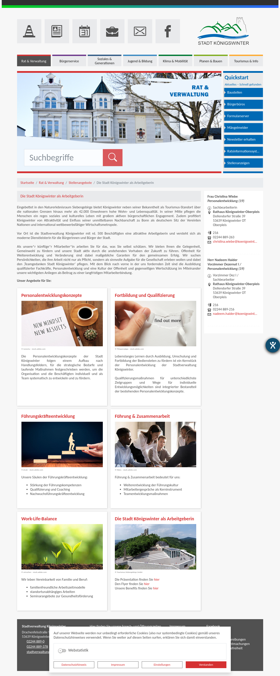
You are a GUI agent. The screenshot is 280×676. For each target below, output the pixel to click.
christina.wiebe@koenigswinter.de (235, 241)
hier (157, 579)
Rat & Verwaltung (51, 183)
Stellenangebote (80, 183)
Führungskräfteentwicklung (48, 416)
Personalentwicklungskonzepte (51, 295)
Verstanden (206, 665)
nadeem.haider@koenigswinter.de (235, 314)
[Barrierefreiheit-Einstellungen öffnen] (273, 345)
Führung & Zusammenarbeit (142, 416)
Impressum (118, 665)
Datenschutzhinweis (73, 665)
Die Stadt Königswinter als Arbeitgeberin (154, 519)
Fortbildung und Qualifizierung (145, 295)
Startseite (27, 183)
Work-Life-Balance (39, 519)
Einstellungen (162, 665)
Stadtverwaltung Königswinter (44, 626)
